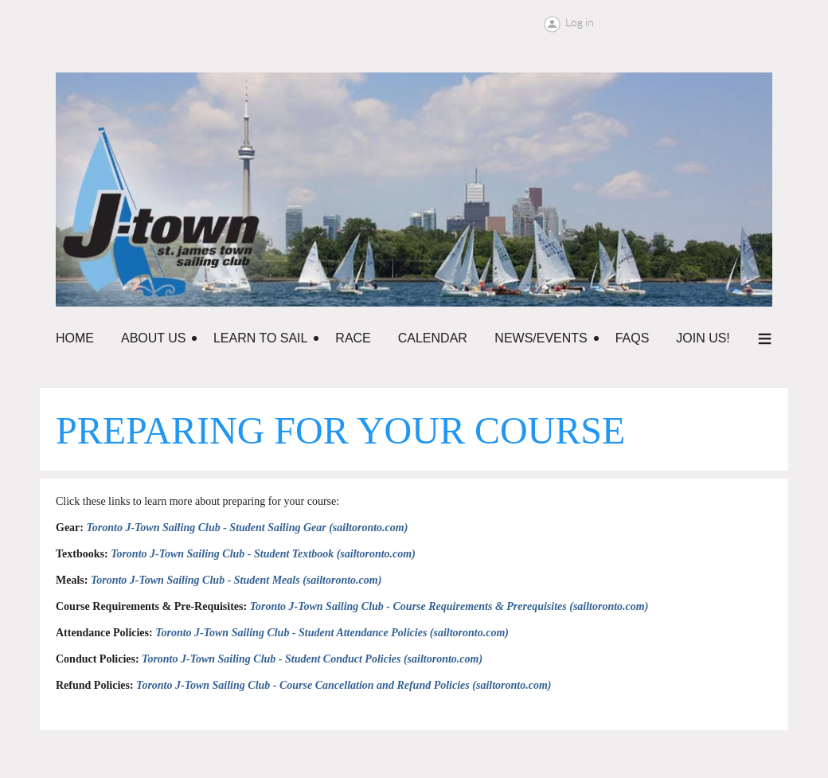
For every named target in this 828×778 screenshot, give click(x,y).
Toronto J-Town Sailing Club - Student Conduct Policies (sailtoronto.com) (312, 659)
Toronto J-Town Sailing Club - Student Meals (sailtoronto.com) (236, 580)
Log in (579, 22)
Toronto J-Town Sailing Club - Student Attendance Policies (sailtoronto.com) (332, 633)
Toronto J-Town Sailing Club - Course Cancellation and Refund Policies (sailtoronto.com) (343, 685)
